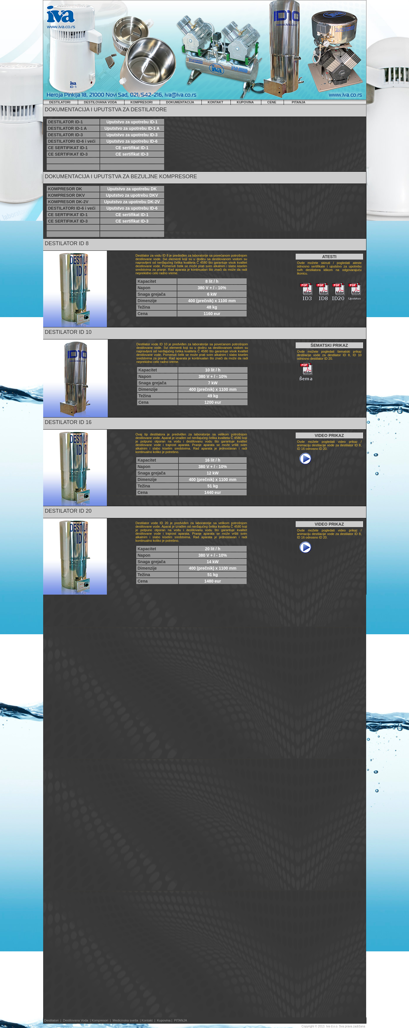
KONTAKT (215, 102)
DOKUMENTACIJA (180, 102)
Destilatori (51, 1020)
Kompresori (100, 1020)
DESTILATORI (59, 102)
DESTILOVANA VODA (100, 102)
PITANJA (298, 102)
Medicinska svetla (125, 1020)
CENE (271, 102)
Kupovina (164, 1020)
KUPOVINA (245, 102)
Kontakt (147, 1020)
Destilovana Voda (76, 1020)
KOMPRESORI (141, 102)
